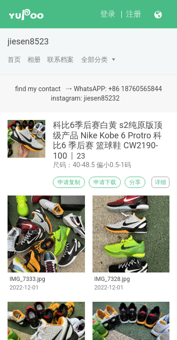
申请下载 (104, 182)
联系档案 (60, 59)
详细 (160, 182)
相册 (34, 59)
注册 (133, 13)
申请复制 (69, 182)
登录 (107, 13)
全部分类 (94, 59)
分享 (135, 182)
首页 (14, 59)
